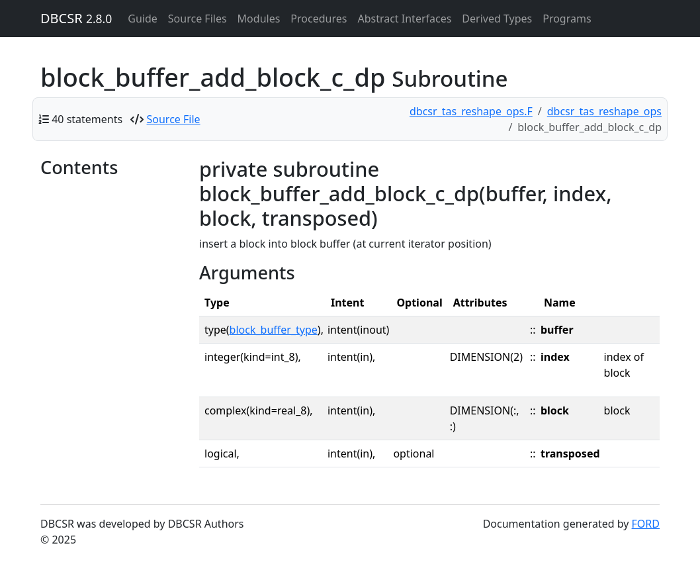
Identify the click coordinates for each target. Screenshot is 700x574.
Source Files (197, 18)
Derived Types (497, 18)
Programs (567, 18)
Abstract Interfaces (404, 18)
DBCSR (76, 18)
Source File (173, 119)
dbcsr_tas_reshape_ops (604, 111)
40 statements (87, 119)
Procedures (318, 18)
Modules (259, 18)
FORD (646, 523)
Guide (142, 18)
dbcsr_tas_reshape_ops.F (471, 111)
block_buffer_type (274, 329)
